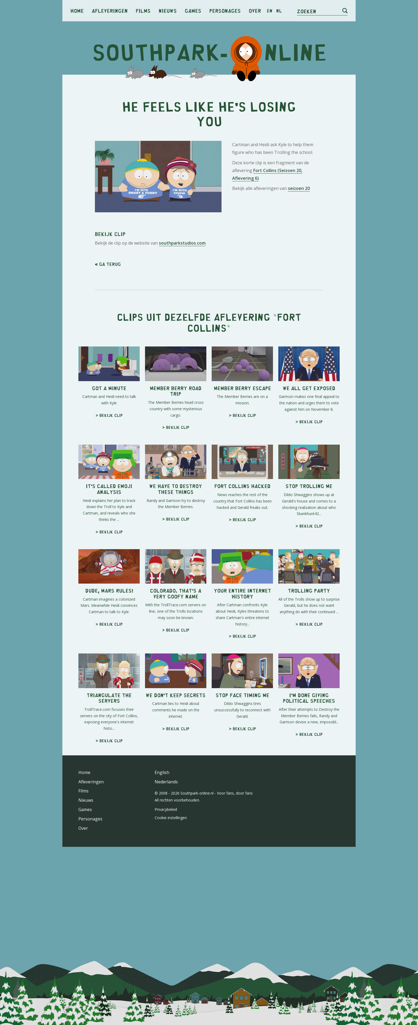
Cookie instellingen (171, 817)
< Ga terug (108, 264)
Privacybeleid (166, 809)
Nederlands (166, 782)
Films (143, 10)
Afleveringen (110, 10)
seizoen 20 (299, 188)
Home (77, 10)
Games (193, 10)
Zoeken (306, 11)
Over (255, 10)
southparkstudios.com (182, 243)
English (162, 772)
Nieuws (168, 10)
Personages (225, 10)
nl (279, 11)
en (269, 11)
